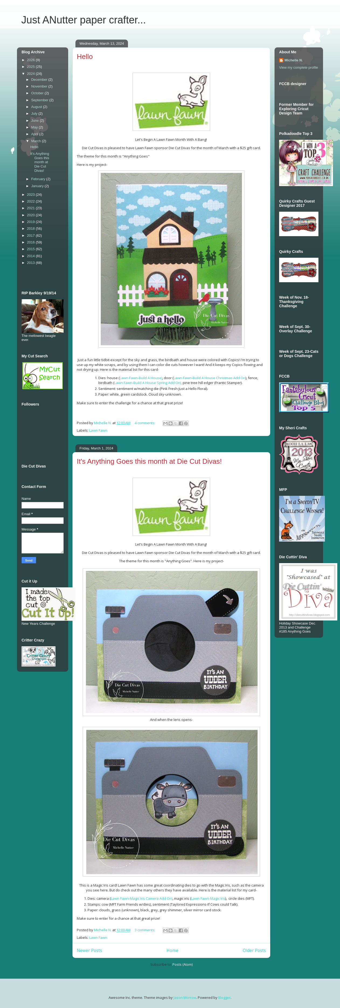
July (35, 113)
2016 (31, 242)
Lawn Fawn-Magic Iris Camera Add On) (141, 898)
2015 (31, 249)
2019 (31, 222)
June (35, 120)
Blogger (224, 997)
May (35, 127)
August (37, 107)
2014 (31, 256)
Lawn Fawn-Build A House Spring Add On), (148, 382)
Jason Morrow (185, 997)
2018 (31, 228)
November (39, 86)
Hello (85, 57)
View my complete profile (298, 67)
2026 (31, 60)
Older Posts (254, 950)
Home (172, 950)
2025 (31, 67)
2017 (31, 235)
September (40, 100)
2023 (31, 195)
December (39, 80)
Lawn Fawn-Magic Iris (208, 898)
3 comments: (145, 929)
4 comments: (145, 422)
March (36, 141)
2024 (31, 74)
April (35, 134)
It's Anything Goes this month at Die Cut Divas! (149, 461)
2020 (31, 215)
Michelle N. (294, 60)
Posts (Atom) (182, 964)
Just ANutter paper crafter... (83, 20)
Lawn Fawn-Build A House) (141, 377)
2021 (31, 208)
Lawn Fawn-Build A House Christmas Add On (209, 377)
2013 (31, 263)
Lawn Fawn (98, 430)
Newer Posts (89, 950)
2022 (31, 201)
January (38, 186)
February (38, 179)
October (38, 93)
